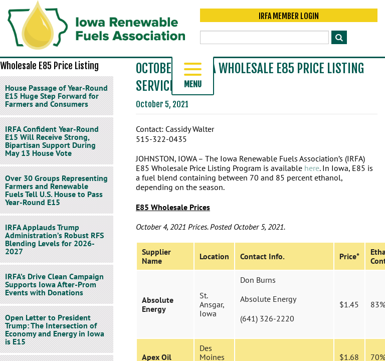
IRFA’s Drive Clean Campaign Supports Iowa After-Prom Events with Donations (54, 284)
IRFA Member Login (289, 16)
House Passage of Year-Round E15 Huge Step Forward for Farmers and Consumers (56, 96)
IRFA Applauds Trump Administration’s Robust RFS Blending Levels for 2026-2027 (54, 239)
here (311, 168)
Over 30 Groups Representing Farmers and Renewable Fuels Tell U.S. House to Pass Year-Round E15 (56, 190)
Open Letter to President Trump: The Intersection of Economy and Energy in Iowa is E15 (54, 329)
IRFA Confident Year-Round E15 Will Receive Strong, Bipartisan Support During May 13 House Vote (52, 141)
